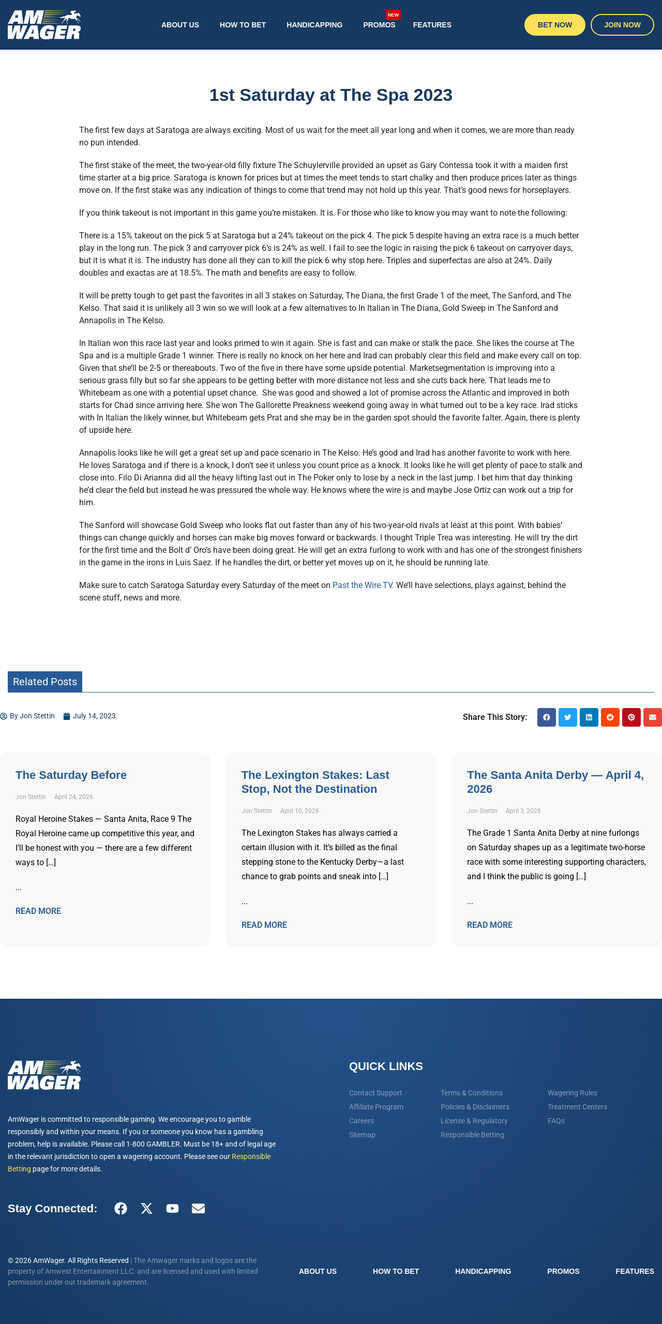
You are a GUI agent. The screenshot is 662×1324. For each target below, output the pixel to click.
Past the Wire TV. (363, 585)
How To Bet (243, 25)
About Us (180, 25)
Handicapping (314, 25)
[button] (546, 717)
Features (432, 25)
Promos (381, 19)
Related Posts (45, 681)
